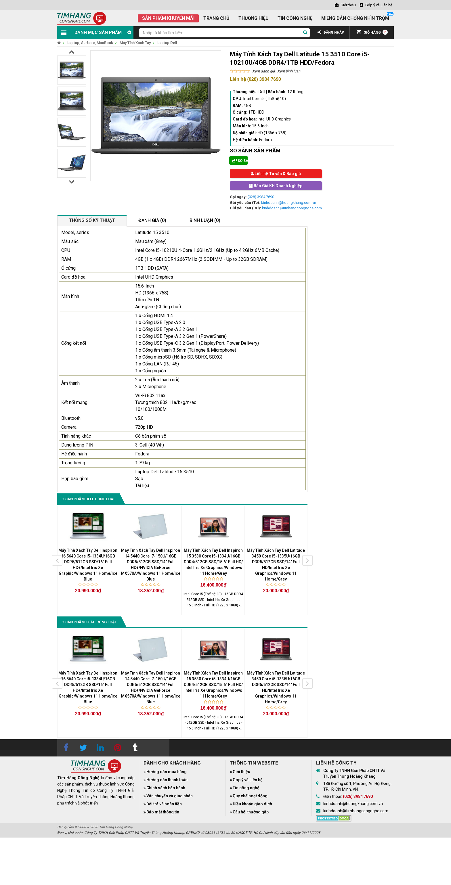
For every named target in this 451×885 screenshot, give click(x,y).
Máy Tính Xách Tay (135, 43)
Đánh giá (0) (152, 220)
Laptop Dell (167, 43)
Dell (262, 91)
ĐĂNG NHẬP (331, 32)
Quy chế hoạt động (250, 796)
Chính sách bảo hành (165, 788)
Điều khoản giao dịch (252, 804)
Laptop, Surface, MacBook (90, 43)
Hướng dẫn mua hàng (166, 771)
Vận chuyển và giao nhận (169, 796)
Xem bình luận (288, 71)
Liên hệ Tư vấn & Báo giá (276, 173)
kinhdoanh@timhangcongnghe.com (292, 208)
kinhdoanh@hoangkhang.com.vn (288, 202)
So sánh (240, 160)
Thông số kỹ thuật (92, 220)
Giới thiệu (241, 771)
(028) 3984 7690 (261, 197)
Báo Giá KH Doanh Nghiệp (275, 185)
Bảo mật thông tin (162, 812)
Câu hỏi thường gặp (251, 812)
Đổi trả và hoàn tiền (164, 804)
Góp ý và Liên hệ (248, 779)
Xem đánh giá (263, 71)
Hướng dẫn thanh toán (167, 779)
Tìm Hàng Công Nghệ (115, 827)
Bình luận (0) (205, 220)
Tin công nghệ (246, 788)
